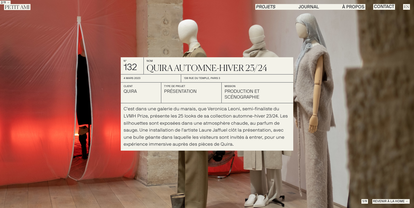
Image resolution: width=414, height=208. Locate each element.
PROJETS (266, 7)
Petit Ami (17, 7)
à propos (353, 7)
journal (309, 7)
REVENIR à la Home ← (391, 201)
